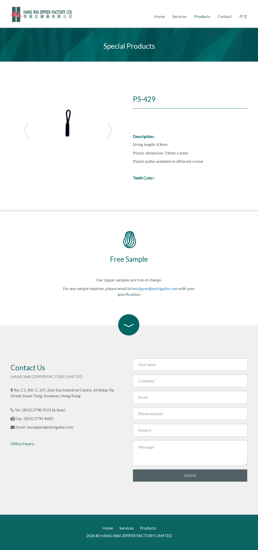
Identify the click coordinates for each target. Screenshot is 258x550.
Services (179, 16)
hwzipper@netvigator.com (155, 288)
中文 (243, 16)
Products (202, 16)
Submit (190, 475)
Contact (225, 16)
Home (159, 16)
